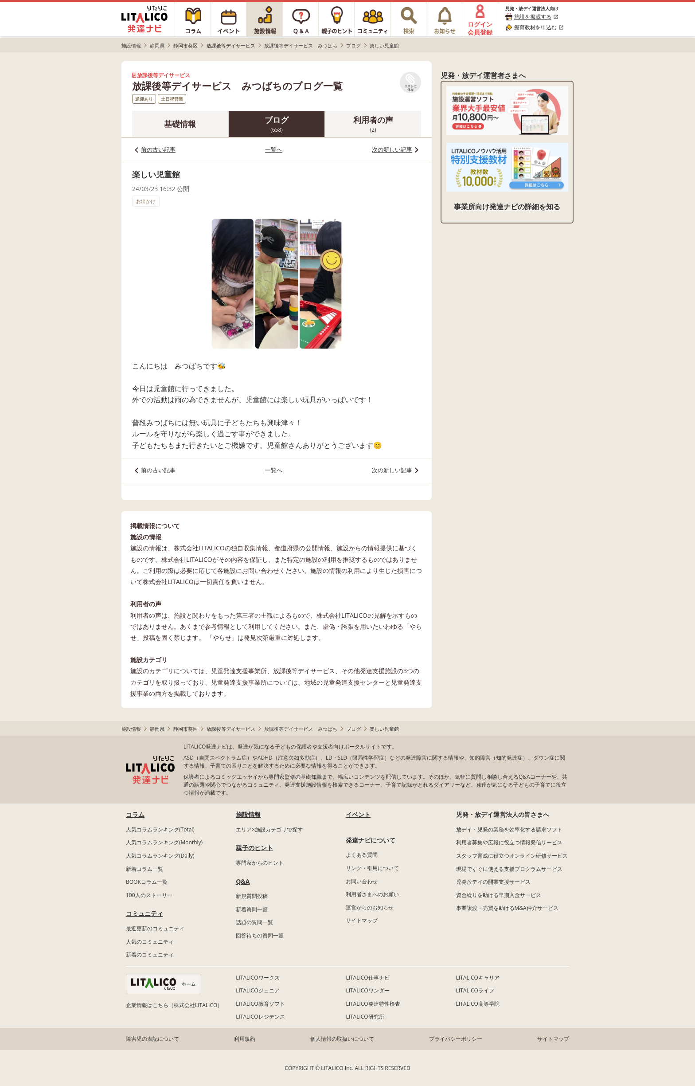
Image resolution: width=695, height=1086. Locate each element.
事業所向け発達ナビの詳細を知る (507, 207)
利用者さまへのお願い (372, 894)
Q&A (243, 881)
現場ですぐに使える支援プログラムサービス (509, 869)
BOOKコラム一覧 (147, 882)
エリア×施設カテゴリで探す (269, 829)
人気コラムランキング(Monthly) (164, 842)
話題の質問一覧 (254, 922)
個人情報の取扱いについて (342, 1039)
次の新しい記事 (392, 149)
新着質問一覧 (252, 909)
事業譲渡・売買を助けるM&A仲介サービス (507, 908)
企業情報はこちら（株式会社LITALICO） (174, 1005)
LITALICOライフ (475, 990)
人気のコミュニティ (150, 941)
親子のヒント (254, 847)
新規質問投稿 (252, 896)
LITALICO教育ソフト (260, 1004)
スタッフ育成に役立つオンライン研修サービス (512, 855)
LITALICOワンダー (367, 990)
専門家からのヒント (260, 862)
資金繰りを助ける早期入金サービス (498, 895)
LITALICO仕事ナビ (367, 977)
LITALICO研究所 (365, 1016)
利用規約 (244, 1039)
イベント (358, 814)
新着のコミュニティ (150, 954)
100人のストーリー (149, 895)
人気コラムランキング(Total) (160, 829)
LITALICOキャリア (478, 977)
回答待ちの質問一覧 (260, 935)
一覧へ (273, 149)
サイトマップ (362, 920)
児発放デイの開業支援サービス (493, 882)
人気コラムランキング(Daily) (160, 855)
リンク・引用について (372, 868)
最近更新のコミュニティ (155, 928)
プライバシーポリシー (455, 1039)
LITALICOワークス (257, 977)
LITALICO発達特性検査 (373, 1004)
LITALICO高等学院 (478, 1004)
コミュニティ (144, 913)
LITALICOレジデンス (260, 1016)
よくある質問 (362, 855)
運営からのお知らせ (370, 907)
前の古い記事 (158, 149)
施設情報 (248, 814)
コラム (135, 814)
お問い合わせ (362, 881)
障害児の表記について (152, 1039)
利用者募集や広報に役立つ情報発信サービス (509, 842)
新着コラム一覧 (144, 869)
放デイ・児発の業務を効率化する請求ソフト (509, 829)
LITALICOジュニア (257, 990)
